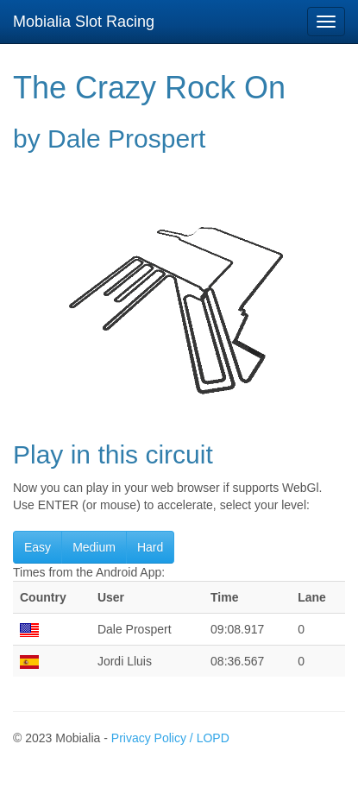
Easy (37, 547)
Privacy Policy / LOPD (170, 738)
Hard (150, 547)
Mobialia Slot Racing (83, 21)
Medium (94, 547)
